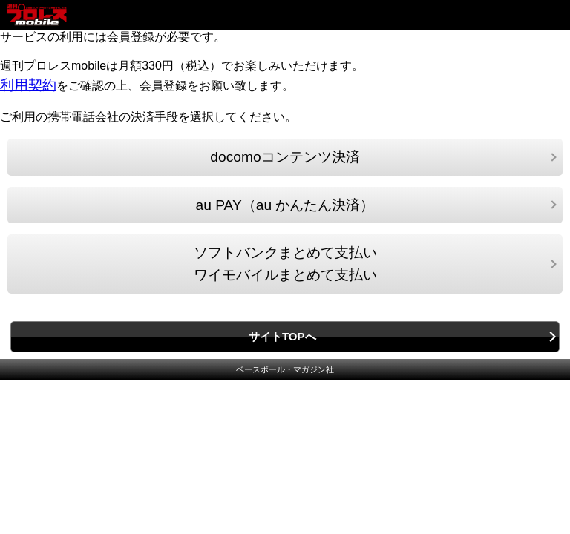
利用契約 (28, 85)
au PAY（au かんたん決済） (285, 205)
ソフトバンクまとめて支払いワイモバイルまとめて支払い (285, 264)
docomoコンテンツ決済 (284, 157)
